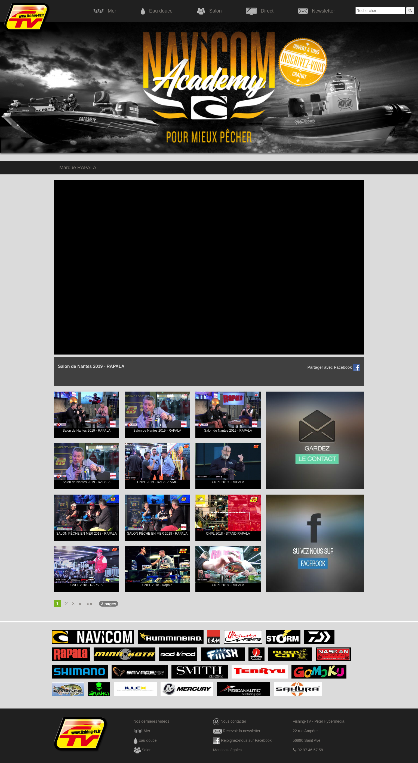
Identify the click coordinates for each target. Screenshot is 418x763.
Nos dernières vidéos (152, 721)
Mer (104, 11)
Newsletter (316, 11)
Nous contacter (229, 721)
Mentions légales (227, 750)
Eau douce (157, 11)
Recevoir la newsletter (236, 731)
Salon (209, 11)
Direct (259, 11)
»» (89, 603)
